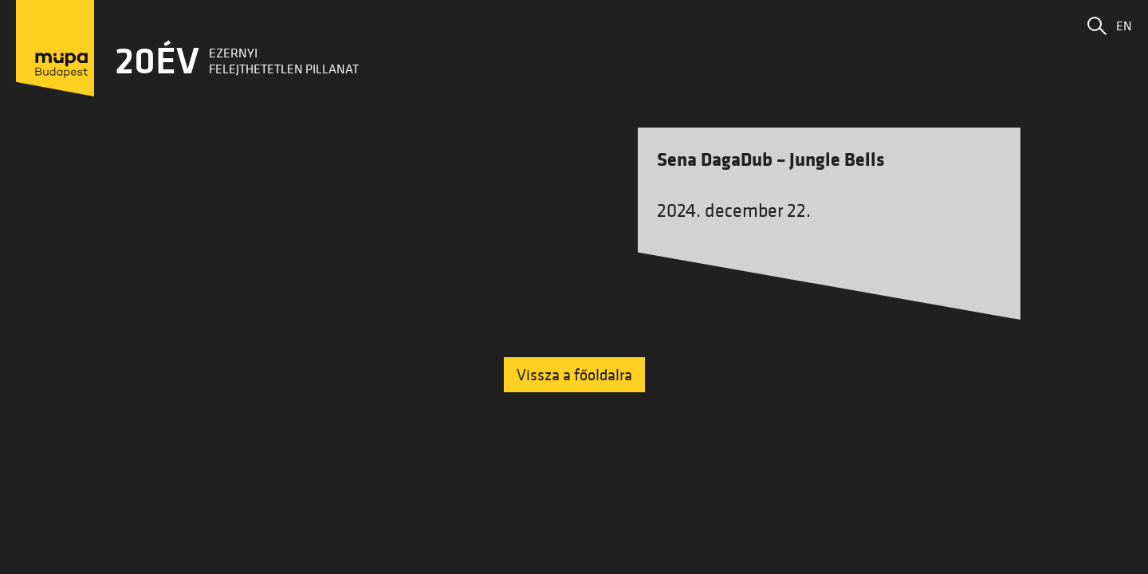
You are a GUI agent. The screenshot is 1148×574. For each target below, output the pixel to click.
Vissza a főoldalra (574, 374)
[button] (1097, 25)
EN (1124, 25)
